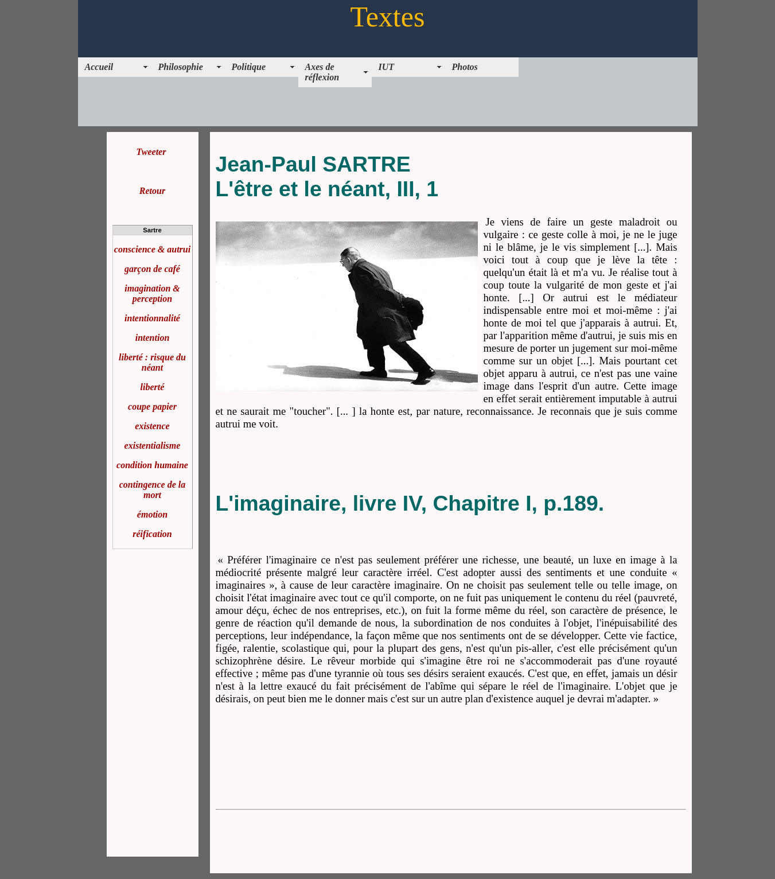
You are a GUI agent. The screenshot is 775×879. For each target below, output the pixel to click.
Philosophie (180, 67)
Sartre (152, 230)
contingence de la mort (152, 490)
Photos (465, 67)
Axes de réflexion (322, 72)
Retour (152, 191)
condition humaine (152, 465)
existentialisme (152, 445)
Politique (249, 67)
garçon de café (152, 269)
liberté (153, 387)
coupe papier (152, 406)
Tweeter (151, 152)
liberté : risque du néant (152, 362)
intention (152, 338)
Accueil (99, 67)
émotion (152, 514)
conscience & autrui (152, 249)
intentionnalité (152, 318)
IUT (387, 67)
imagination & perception (152, 293)
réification (152, 534)
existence (152, 426)
